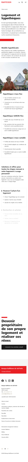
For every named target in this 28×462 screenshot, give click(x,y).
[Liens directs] (19, 2)
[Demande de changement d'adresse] (9, 428)
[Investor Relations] (5, 431)
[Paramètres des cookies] (6, 412)
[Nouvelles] (3, 415)
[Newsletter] (3, 417)
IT (7, 450)
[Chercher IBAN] (4, 439)
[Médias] (3, 434)
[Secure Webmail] (5, 436)
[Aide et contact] (5, 403)
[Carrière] (3, 405)
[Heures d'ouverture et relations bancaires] (10, 423)
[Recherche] (22, 2)
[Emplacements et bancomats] (8, 420)
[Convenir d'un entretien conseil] (14, 347)
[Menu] (26, 2)
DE (2, 450)
